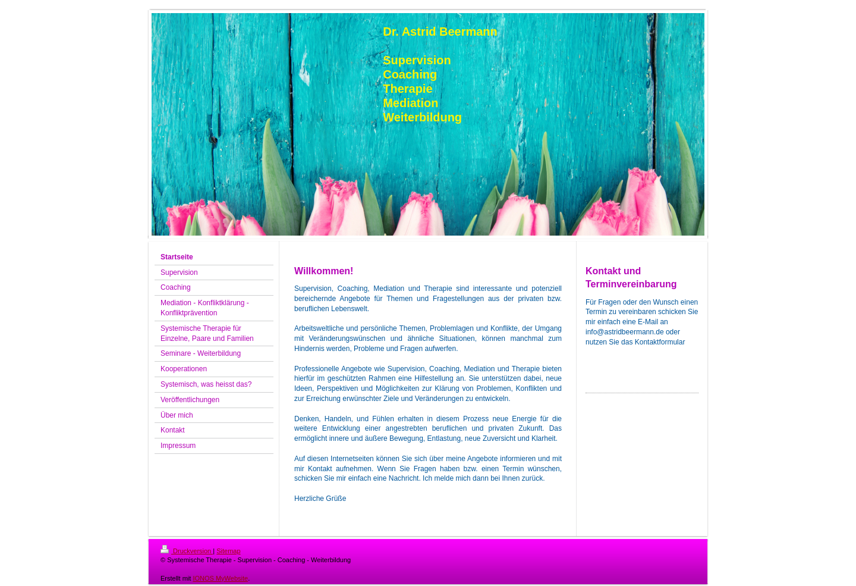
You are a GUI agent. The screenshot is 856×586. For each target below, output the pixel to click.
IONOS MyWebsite (220, 578)
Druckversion (186, 550)
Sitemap (228, 550)
